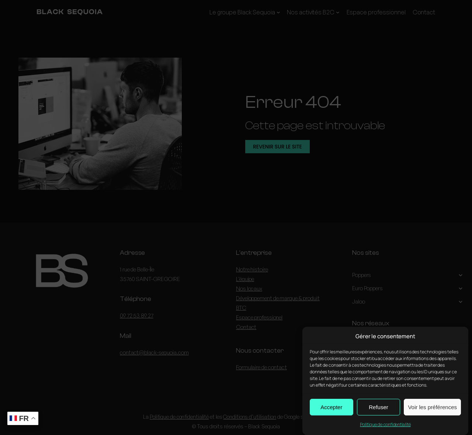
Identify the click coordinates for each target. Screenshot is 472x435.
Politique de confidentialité (385, 425)
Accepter (331, 408)
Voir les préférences (432, 408)
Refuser (378, 408)
